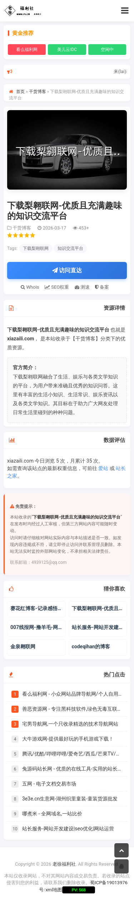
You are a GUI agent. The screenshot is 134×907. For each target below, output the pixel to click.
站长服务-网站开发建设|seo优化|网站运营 (68, 828)
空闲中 (107, 49)
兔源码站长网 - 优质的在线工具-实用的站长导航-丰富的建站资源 (72, 769)
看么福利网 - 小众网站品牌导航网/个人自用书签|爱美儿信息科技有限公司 (72, 694)
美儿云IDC (67, 49)
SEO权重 (57, 287)
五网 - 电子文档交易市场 (49, 784)
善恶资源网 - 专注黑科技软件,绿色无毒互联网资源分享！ (72, 709)
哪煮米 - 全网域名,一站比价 (52, 813)
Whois (30, 287)
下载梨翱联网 (36, 248)
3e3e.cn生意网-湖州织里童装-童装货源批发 (70, 799)
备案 (102, 287)
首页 (20, 91)
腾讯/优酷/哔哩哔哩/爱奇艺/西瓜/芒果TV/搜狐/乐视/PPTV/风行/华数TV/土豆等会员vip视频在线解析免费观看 (72, 754)
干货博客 (37, 91)
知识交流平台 (70, 248)
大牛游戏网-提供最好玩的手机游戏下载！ (68, 739)
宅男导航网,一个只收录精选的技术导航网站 (70, 724)
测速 (82, 287)
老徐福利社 (64, 864)
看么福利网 (27, 49)
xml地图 (53, 889)
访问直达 (67, 270)
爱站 (103, 468)
